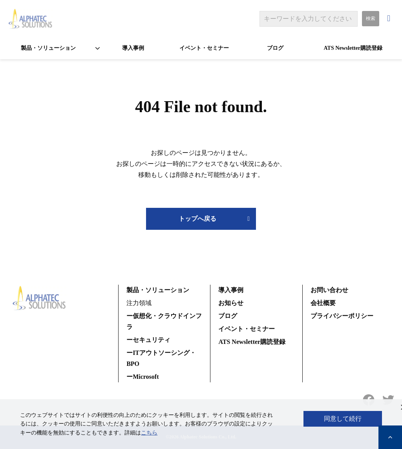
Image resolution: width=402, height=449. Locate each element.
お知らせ (230, 303)
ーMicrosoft (142, 376)
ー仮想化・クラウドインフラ (164, 321)
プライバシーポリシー (342, 316)
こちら (149, 433)
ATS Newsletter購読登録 (352, 48)
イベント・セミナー (204, 48)
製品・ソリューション (48, 48)
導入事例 (133, 48)
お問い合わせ (389, 18)
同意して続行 (343, 418)
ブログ (275, 48)
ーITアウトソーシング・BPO (161, 358)
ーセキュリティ (148, 339)
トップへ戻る (197, 218)
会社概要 (323, 303)
